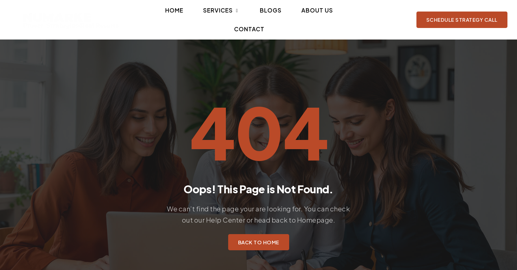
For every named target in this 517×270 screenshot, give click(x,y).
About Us (277, 16)
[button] (213, 16)
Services (213, 16)
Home (181, 16)
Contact (312, 16)
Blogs (247, 16)
